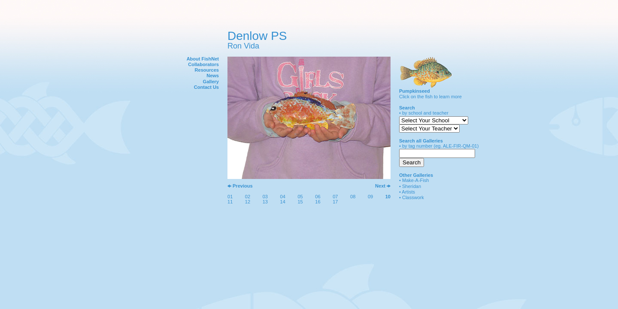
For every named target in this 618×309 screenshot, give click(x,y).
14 (282, 201)
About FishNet (203, 58)
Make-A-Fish (415, 180)
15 (300, 201)
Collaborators (203, 64)
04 (282, 196)
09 (370, 196)
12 (247, 201)
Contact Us (206, 87)
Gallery (211, 81)
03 (265, 196)
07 (335, 196)
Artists (408, 191)
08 (352, 196)
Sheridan (411, 186)
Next (380, 185)
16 (317, 201)
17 (335, 201)
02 (247, 196)
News (212, 75)
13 (265, 201)
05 (300, 196)
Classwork (413, 197)
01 (230, 196)
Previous (243, 185)
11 (230, 201)
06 (317, 196)
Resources (207, 70)
